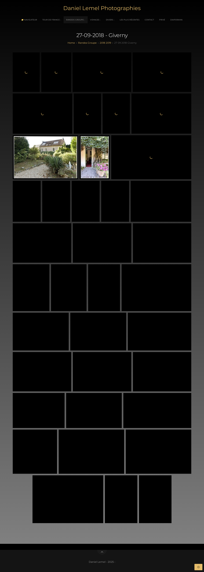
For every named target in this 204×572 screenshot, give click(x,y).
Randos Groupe (75, 20)
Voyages (94, 20)
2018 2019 (105, 42)
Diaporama (176, 20)
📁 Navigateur (29, 20)
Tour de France (51, 20)
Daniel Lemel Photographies (102, 8)
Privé (162, 20)
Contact (149, 20)
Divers (109, 20)
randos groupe (87, 42)
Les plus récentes (129, 20)
